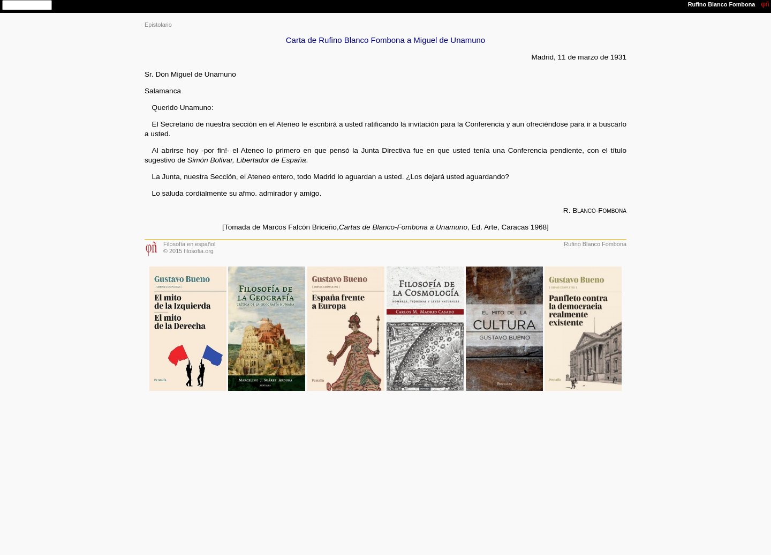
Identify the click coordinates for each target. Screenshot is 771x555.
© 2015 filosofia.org (188, 251)
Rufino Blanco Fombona (595, 244)
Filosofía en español (189, 244)
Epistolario (158, 24)
